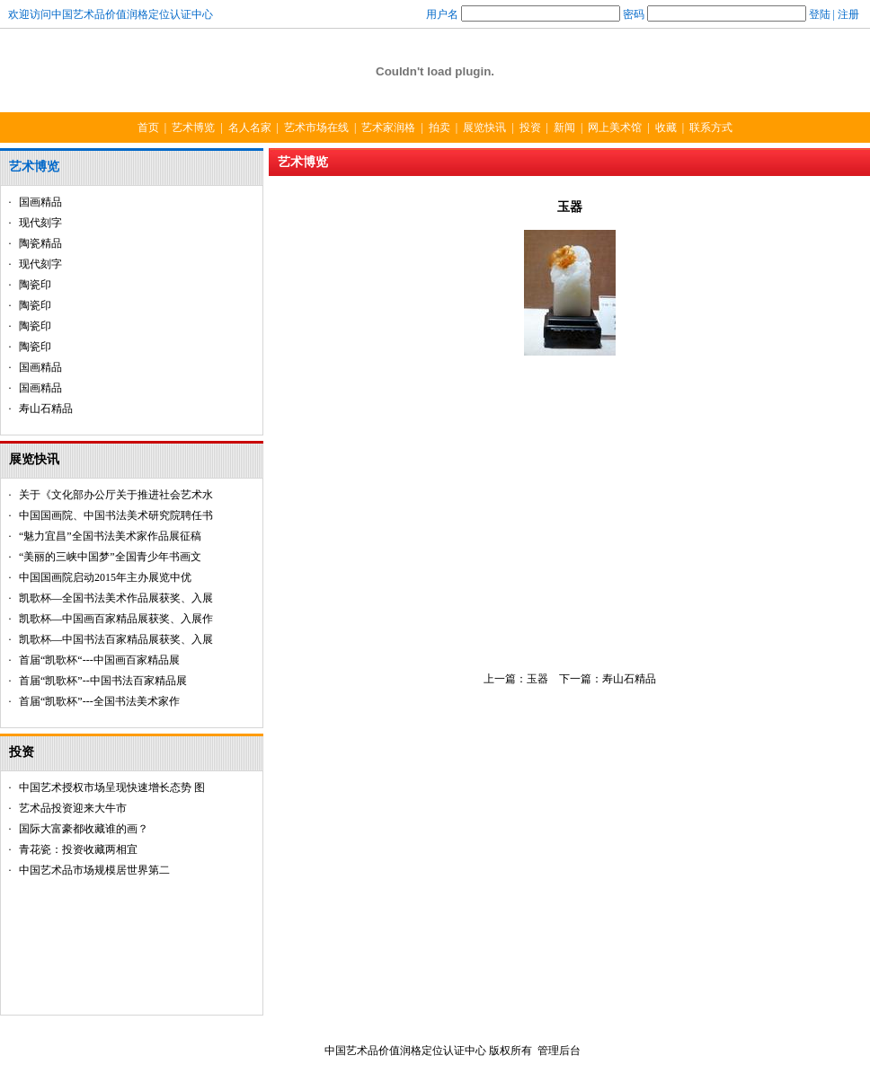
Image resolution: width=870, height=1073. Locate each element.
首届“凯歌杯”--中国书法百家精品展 (103, 680)
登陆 (819, 14)
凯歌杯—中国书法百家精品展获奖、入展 (116, 639)
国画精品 (40, 202)
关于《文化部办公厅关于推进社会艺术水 (116, 494)
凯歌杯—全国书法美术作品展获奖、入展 (116, 598)
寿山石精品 (46, 408)
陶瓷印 (35, 284)
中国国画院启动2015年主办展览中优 (105, 577)
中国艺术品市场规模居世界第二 (94, 870)
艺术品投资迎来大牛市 (73, 808)
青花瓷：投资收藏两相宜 (78, 849)
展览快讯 (484, 127)
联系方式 (710, 127)
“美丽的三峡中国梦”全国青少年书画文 (110, 556)
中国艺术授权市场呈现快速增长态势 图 (112, 787)
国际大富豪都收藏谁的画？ (83, 828)
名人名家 (249, 127)
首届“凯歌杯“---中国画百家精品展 (99, 660)
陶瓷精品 (40, 243)
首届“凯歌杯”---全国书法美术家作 (99, 701)
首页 (148, 127)
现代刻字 (40, 222)
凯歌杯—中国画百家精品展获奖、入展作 (116, 618)
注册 (848, 14)
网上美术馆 (615, 127)
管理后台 (559, 1050)
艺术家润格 (388, 127)
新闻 (564, 127)
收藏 (666, 127)
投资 (530, 127)
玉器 (537, 679)
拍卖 (439, 127)
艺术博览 (193, 127)
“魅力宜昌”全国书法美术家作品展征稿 (110, 536)
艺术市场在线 (316, 127)
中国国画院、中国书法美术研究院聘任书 (116, 515)
